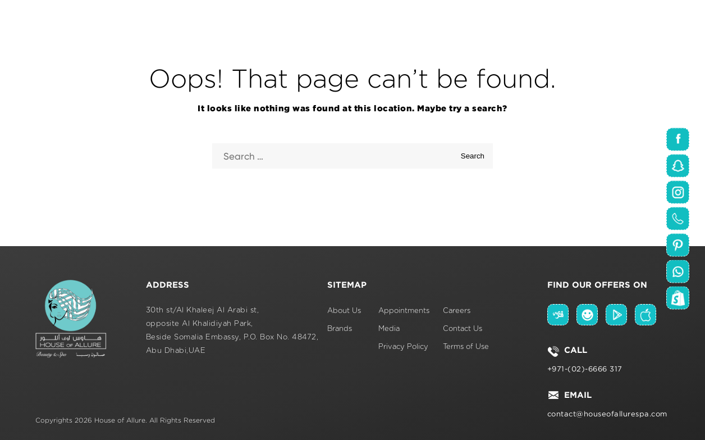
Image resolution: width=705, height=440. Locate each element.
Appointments (403, 311)
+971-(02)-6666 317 (584, 369)
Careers (456, 311)
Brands (339, 329)
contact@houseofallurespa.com (607, 414)
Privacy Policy (403, 347)
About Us (344, 311)
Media (389, 329)
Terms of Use (466, 347)
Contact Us (462, 329)
